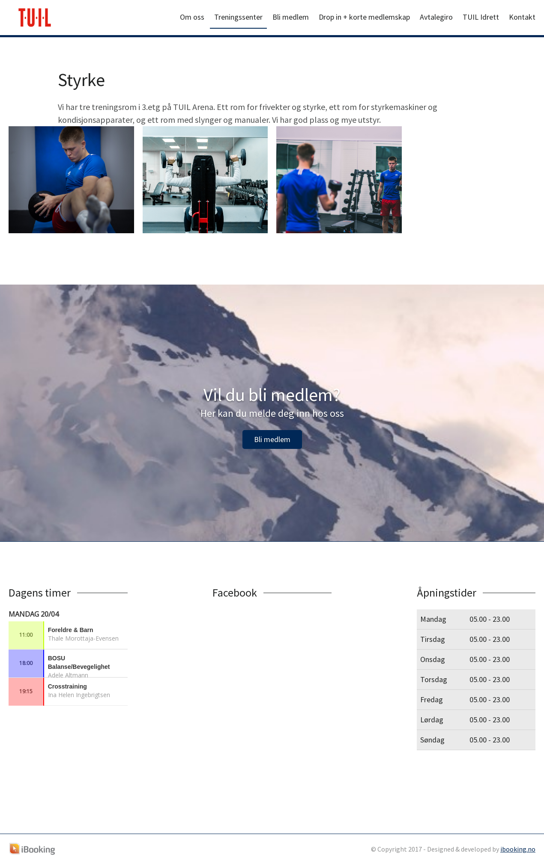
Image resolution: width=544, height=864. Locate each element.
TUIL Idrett (481, 17)
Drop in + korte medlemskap (364, 17)
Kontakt (522, 17)
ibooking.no (517, 849)
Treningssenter (238, 17)
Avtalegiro (436, 17)
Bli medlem (290, 17)
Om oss (192, 17)
